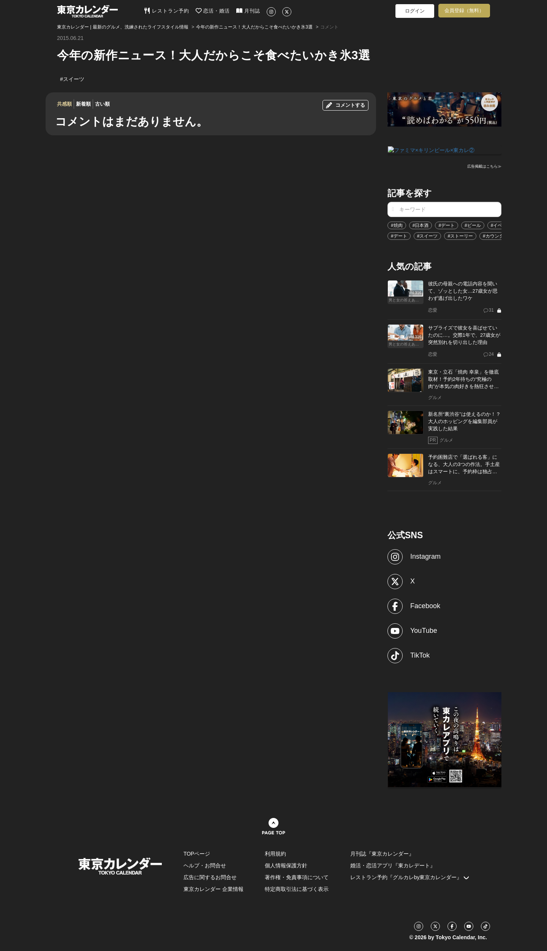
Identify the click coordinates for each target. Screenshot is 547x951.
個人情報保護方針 (286, 865)
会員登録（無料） (464, 10)
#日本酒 (421, 225)
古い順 (102, 104)
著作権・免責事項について (297, 877)
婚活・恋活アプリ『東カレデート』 (392, 865)
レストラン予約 (166, 11)
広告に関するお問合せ (210, 877)
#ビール (473, 225)
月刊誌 (248, 11)
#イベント (501, 225)
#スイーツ (427, 235)
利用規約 (275, 853)
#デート (446, 225)
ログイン (415, 11)
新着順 (83, 104)
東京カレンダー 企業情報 (213, 888)
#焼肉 (397, 225)
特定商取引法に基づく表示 (297, 888)
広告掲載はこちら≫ (484, 166)
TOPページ (196, 853)
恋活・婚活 (213, 11)
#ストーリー (460, 235)
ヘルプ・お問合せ (204, 865)
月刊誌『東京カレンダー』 (382, 853)
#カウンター (495, 235)
